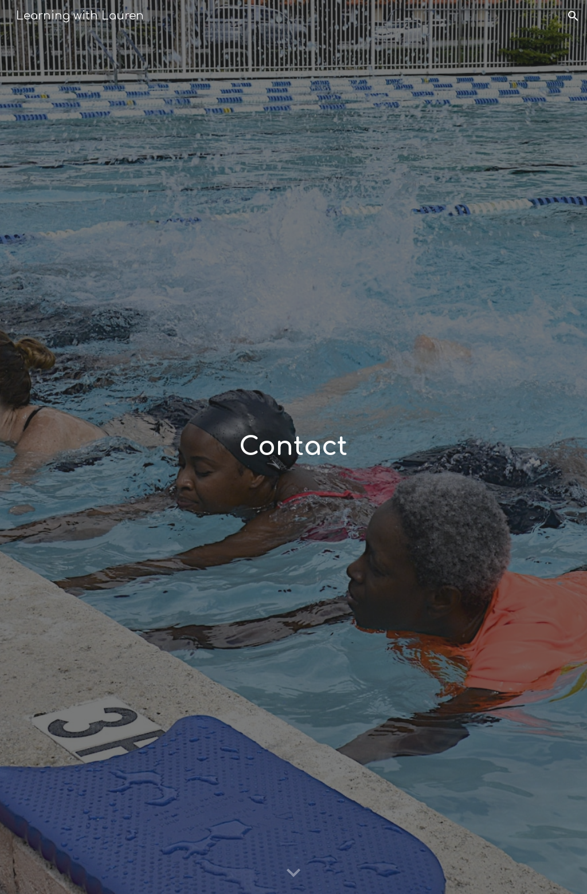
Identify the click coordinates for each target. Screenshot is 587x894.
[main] (293, 447)
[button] (573, 16)
